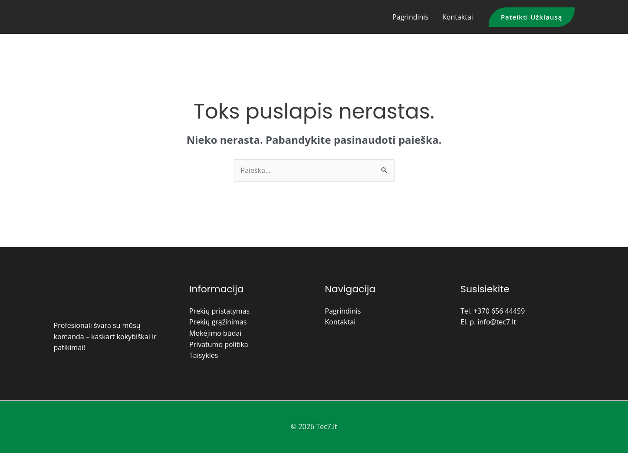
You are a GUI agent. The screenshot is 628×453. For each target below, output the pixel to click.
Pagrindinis (410, 17)
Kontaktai (457, 17)
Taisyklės (203, 355)
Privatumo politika (218, 344)
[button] (532, 17)
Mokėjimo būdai (215, 333)
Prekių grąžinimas (218, 322)
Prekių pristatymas (219, 311)
